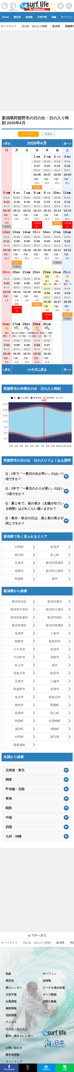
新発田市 (55, 641)
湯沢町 (19, 729)
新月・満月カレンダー (19, 1036)
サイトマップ (14, 1061)
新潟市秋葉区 (19, 617)
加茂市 (54, 546)
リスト (48, 134)
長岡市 (19, 633)
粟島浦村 (19, 744)
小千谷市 (19, 649)
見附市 (19, 570)
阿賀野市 (19, 689)
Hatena (46, 1069)
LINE (64, 1069)
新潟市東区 (54, 601)
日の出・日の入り (17, 1029)
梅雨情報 (11, 1008)
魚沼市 (19, 697)
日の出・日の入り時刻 (37, 942)
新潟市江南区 (55, 570)
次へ (66, 143)
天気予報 (42, 17)
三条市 (54, 633)
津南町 (54, 729)
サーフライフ (9, 942)
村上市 (19, 665)
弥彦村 (19, 713)
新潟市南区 (54, 617)
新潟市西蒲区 (55, 562)
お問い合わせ (14, 1047)
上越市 (54, 681)
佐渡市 (54, 689)
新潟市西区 (19, 625)
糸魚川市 (19, 673)
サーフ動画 (49, 994)
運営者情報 (12, 1054)
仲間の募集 (49, 1001)
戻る (7, 143)
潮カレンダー (14, 987)
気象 (54, 17)
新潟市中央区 (19, 609)
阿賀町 (19, 578)
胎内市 (19, 705)
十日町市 (19, 657)
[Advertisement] (37, 69)
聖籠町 (54, 705)
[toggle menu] (69, 4)
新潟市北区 (19, 601)
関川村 (19, 555)
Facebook (9, 1069)
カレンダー (28, 134)
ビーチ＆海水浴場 (54, 987)
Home (5, 17)
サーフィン (49, 973)
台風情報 (11, 1001)
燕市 (55, 578)
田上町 (54, 555)
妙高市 (54, 673)
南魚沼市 (55, 697)
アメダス (11, 1022)
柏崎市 (19, 641)
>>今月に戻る (37, 369)
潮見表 (17, 17)
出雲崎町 (55, 720)
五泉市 (19, 562)
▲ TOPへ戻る (37, 935)
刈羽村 (19, 546)
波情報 (29, 17)
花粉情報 (11, 1015)
